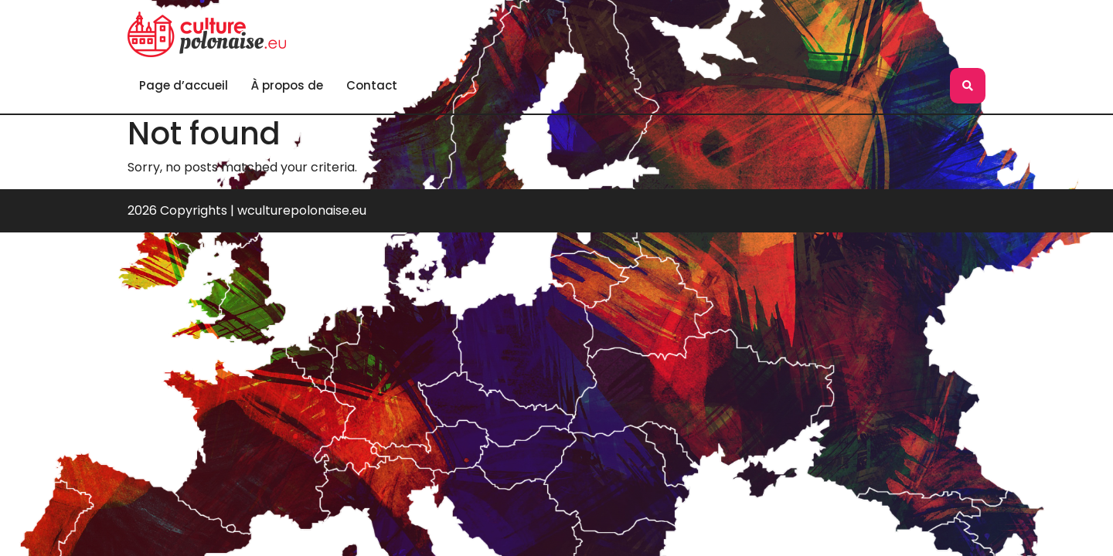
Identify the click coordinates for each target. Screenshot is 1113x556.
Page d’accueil (183, 85)
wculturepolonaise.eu (301, 210)
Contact (371, 85)
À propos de (287, 85)
